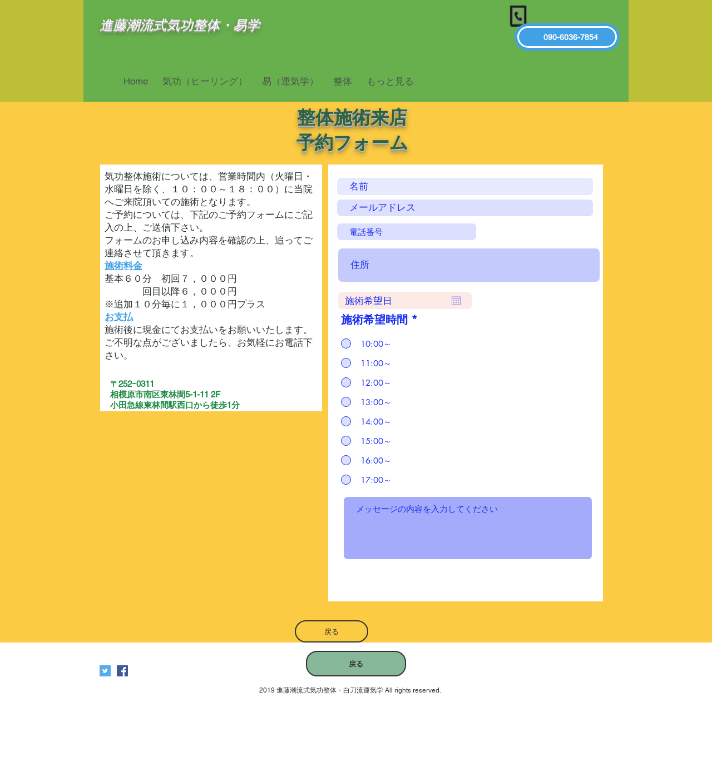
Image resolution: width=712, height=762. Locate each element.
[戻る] (331, 631)
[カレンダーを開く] (456, 300)
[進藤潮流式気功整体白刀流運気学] (122, 670)
